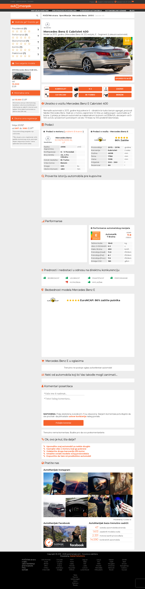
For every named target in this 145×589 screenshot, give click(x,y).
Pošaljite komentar (63, 423)
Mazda (98, 566)
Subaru (124, 568)
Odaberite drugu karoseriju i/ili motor (65, 451)
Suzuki (124, 570)
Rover (111, 570)
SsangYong (124, 566)
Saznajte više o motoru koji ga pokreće (66, 449)
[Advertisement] (25, 189)
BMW (46, 564)
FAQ (24, 568)
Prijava (94, 2)
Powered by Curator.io (122, 519)
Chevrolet (46, 570)
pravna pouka (21, 1)
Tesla (75, 575)
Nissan (111, 560)
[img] (54, 484)
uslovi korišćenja (28, 564)
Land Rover (84, 570)
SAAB (124, 560)
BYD (46, 566)
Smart (124, 564)
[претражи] (24, 15)
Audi (46, 562)
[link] (62, 492)
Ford (72, 562)
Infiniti (71, 570)
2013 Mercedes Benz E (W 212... (25, 70)
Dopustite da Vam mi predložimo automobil (68, 456)
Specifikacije (65, 16)
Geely (72, 564)
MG (98, 562)
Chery (46, 568)
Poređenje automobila (91, 11)
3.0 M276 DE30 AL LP (63, 141)
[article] (54, 484)
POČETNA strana (50, 16)
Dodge (59, 570)
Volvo (75, 581)
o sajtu (13, 1)
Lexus (99, 560)
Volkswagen (75, 579)
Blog (132, 11)
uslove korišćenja (77, 416)
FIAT (72, 560)
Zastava (75, 583)
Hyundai (71, 568)
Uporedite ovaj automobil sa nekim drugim (68, 446)
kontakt (30, 1)
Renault (111, 568)
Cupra (59, 564)
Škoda (75, 585)
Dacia (59, 566)
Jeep (85, 562)
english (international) (107, 2)
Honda (71, 566)
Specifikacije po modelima (64, 11)
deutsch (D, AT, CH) (125, 2)
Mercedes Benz (79, 16)
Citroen (59, 562)
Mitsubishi (99, 570)
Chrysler (59, 560)
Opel (111, 562)
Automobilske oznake (115, 11)
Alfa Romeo (46, 560)
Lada (85, 566)
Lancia (84, 568)
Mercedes (98, 568)
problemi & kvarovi (73, 131)
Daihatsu (59, 568)
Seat (124, 562)
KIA (85, 564)
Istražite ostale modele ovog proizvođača (67, 453)
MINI (98, 564)
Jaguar (85, 560)
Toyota (75, 577)
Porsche (111, 566)
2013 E (91, 16)
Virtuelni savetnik (40, 11)
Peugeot (111, 564)
